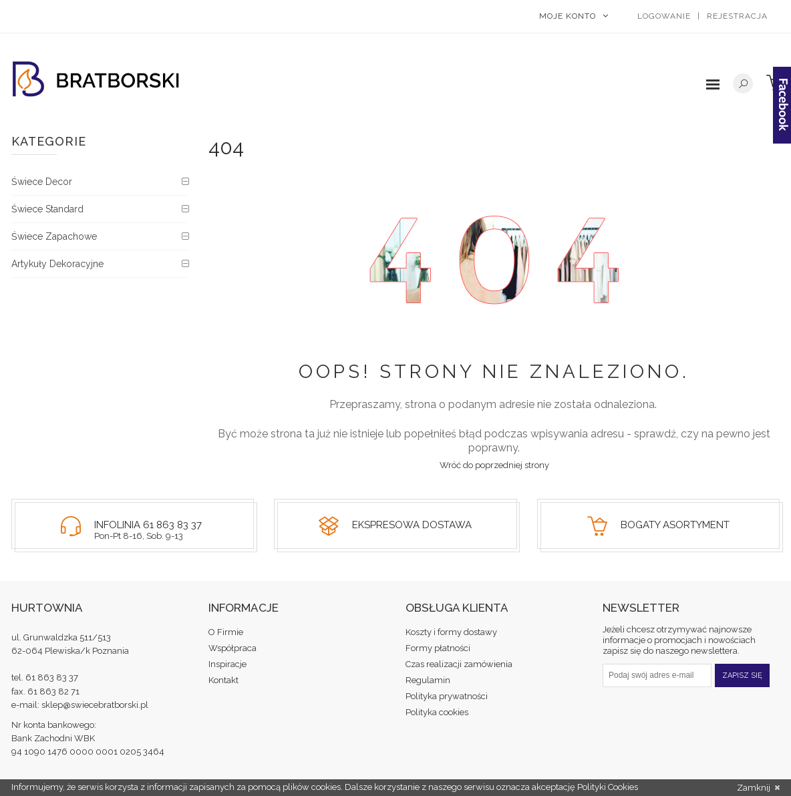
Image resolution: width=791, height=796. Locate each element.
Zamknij (758, 788)
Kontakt (223, 680)
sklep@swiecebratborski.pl (94, 705)
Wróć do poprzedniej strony (494, 465)
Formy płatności (438, 648)
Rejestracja (737, 16)
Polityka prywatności (447, 696)
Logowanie (664, 16)
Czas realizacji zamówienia (459, 664)
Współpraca (232, 648)
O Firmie (225, 632)
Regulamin (428, 680)
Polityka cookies (437, 712)
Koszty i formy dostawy (451, 632)
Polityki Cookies (607, 787)
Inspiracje (227, 664)
